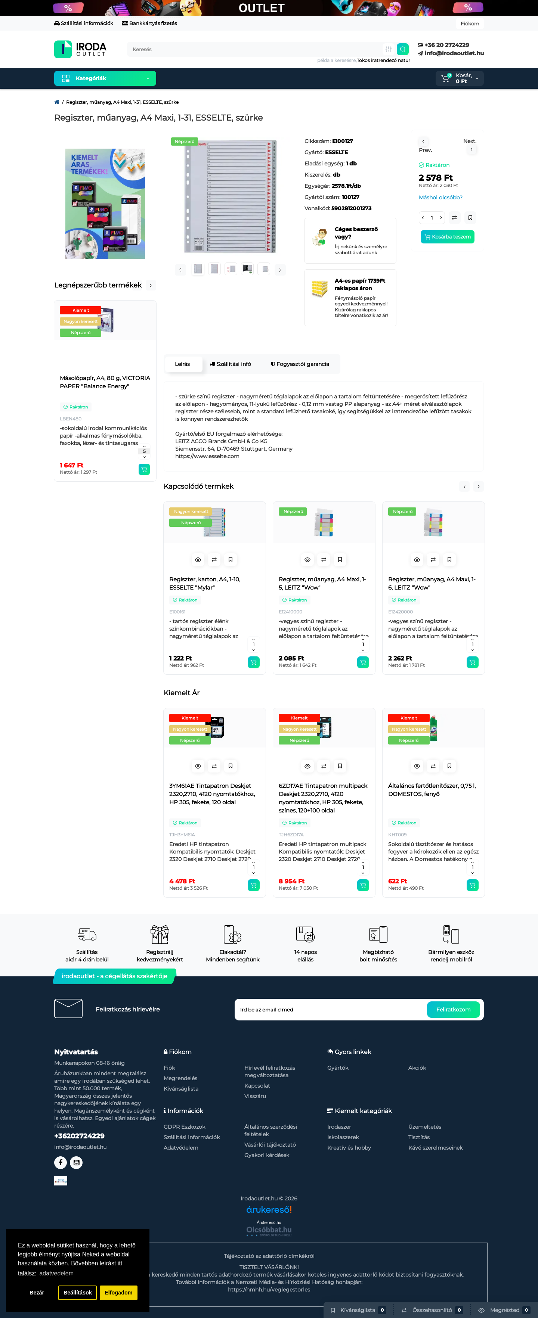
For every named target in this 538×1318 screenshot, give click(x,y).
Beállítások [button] (78, 1293)
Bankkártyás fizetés (149, 23)
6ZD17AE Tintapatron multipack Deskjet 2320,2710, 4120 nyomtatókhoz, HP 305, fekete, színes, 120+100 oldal (323, 798)
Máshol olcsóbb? (441, 197)
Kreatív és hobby (349, 1147)
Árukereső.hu (269, 1222)
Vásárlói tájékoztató (270, 1144)
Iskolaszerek (343, 1137)
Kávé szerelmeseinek (435, 1147)
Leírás (181, 364)
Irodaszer (339, 1126)
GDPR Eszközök (184, 1126)
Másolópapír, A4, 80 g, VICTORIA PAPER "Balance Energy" (105, 382)
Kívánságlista (181, 1088)
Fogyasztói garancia (300, 364)
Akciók (417, 1067)
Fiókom (470, 24)
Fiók (169, 1067)
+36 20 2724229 (443, 45)
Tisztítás (419, 1137)
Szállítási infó (230, 364)
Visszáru (255, 1096)
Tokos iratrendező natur (383, 60)
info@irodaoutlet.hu (451, 53)
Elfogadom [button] (118, 1293)
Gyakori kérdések (266, 1155)
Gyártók (337, 1067)
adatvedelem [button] (56, 1273)
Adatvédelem (181, 1147)
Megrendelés (180, 1078)
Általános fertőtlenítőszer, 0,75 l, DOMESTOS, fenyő (432, 790)
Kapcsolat (257, 1085)
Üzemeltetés (424, 1126)
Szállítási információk (83, 23)
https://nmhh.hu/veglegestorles (269, 1289)
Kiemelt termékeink (197, 78)
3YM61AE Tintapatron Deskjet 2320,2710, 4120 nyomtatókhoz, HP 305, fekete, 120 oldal (212, 794)
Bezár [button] (37, 1293)
